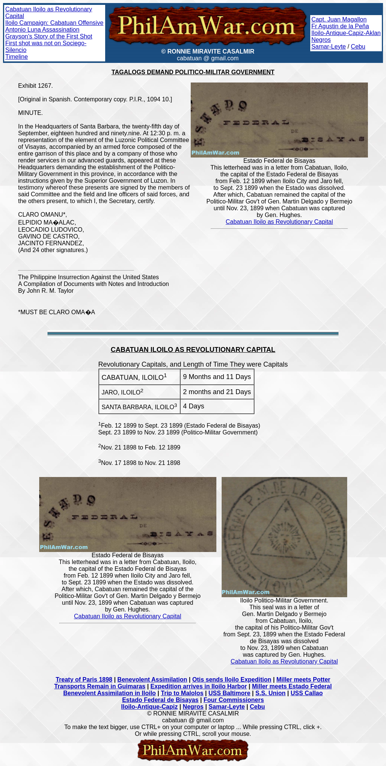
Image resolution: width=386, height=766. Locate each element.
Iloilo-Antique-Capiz (149, 706)
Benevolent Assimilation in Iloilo (109, 693)
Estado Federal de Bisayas (160, 700)
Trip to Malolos (182, 693)
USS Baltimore (229, 693)
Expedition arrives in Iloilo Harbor (198, 686)
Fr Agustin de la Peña (340, 26)
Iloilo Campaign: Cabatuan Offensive (54, 23)
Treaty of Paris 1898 (84, 679)
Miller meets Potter (303, 679)
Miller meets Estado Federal (292, 686)
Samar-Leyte (328, 46)
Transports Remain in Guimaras (100, 686)
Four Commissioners (234, 700)
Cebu (358, 46)
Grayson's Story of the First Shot (48, 36)
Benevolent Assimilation (152, 679)
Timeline (16, 57)
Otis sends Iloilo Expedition (231, 679)
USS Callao (307, 693)
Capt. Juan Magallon (339, 19)
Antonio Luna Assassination (42, 29)
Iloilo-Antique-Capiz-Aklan (346, 33)
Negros (321, 40)
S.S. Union (271, 693)
